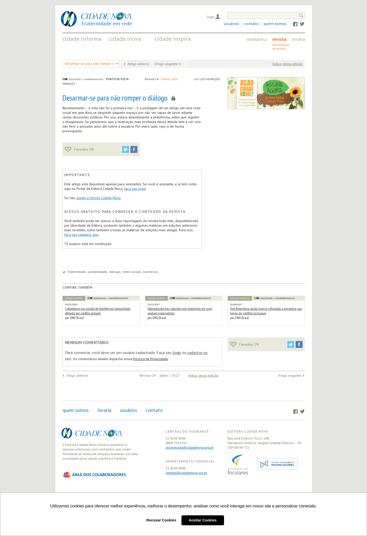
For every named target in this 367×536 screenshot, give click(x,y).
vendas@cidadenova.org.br (186, 473)
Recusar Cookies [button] (161, 520)
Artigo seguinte (166, 64)
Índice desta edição (287, 64)
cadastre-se (197, 352)
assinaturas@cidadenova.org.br (190, 447)
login (177, 352)
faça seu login (135, 188)
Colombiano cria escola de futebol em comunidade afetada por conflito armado (97, 310)
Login (210, 17)
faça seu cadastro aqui (81, 234)
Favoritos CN (79, 149)
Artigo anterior (138, 64)
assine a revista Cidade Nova (98, 198)
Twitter (299, 23)
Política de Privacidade (150, 359)
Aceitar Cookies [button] (203, 520)
